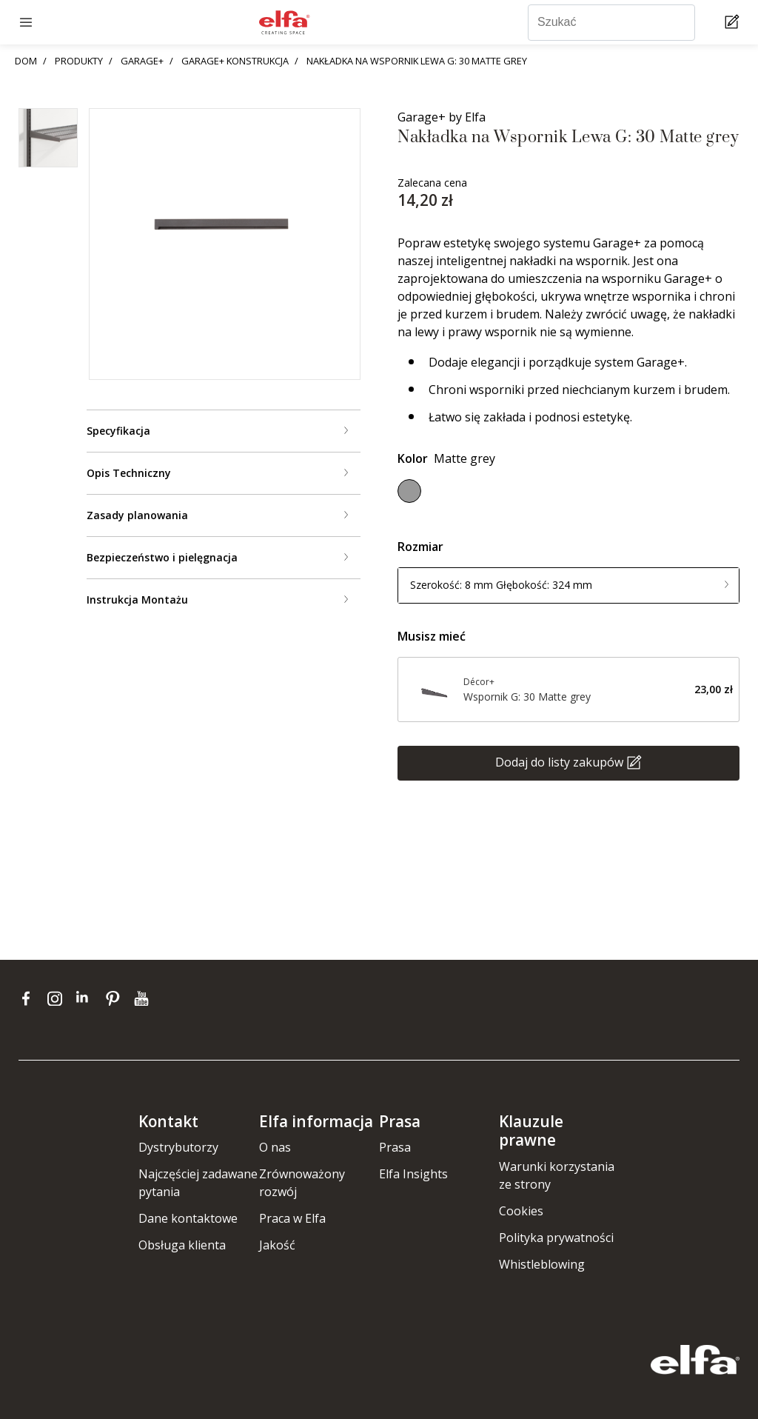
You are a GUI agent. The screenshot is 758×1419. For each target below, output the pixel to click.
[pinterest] (116, 998)
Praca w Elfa (292, 1218)
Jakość (277, 1245)
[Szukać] (611, 22)
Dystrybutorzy (178, 1147)
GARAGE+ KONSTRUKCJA (235, 60)
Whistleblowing (542, 1264)
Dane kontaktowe (188, 1218)
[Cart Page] (734, 22)
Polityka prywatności (556, 1237)
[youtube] (143, 998)
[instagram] (58, 998)
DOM (26, 60)
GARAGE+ (142, 60)
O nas (275, 1147)
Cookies (521, 1211)
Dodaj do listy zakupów (559, 761)
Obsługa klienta (182, 1245)
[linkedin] (87, 998)
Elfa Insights (413, 1174)
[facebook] (29, 998)
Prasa (395, 1147)
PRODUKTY (79, 60)
